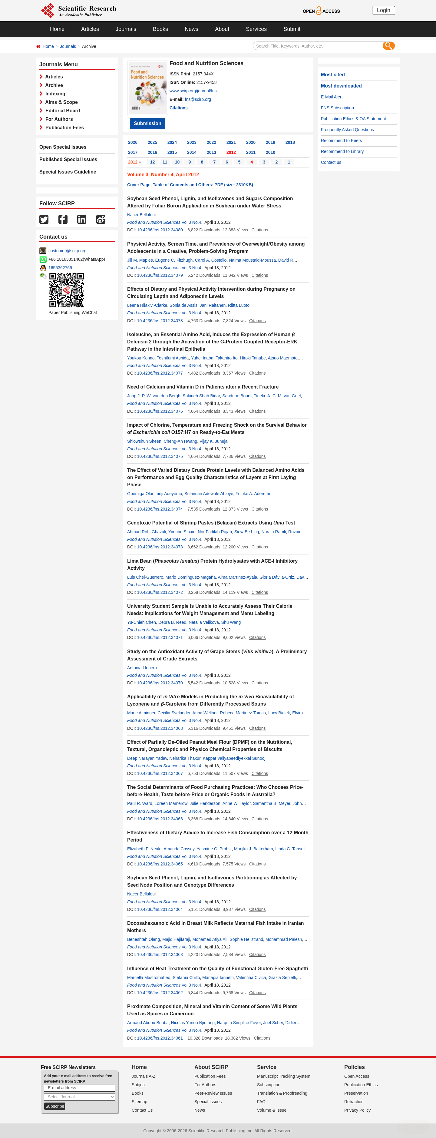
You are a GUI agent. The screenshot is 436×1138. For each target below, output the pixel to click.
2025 (152, 142)
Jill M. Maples (140, 260)
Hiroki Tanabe (253, 358)
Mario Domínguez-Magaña (191, 577)
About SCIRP (211, 1067)
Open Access (356, 1076)
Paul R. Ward (139, 803)
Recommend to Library (342, 151)
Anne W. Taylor (237, 803)
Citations (179, 107)
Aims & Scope (60, 102)
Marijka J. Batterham (253, 848)
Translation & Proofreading (282, 1093)
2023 (192, 142)
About (222, 29)
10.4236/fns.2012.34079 (160, 275)
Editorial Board (61, 110)
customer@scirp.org (67, 250)
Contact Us (142, 1110)
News (191, 29)
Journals (126, 29)
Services (256, 29)
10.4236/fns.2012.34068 (160, 728)
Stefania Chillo (186, 977)
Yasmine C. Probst (214, 848)
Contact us (331, 162)
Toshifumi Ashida (173, 358)
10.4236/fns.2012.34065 (160, 864)
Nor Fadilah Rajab (215, 531)
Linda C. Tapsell (290, 848)
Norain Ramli (273, 531)
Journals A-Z (144, 1076)
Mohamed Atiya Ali (210, 939)
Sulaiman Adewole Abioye (208, 493)
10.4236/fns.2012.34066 (160, 818)
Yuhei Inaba (202, 358)
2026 (132, 142)
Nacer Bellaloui (141, 214)
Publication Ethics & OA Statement (353, 118)
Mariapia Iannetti (218, 977)
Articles (90, 29)
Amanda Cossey (179, 848)
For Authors (58, 119)
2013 (211, 152)
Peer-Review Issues (213, 1093)
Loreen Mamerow (171, 803)
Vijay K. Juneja (213, 441)
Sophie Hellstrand (246, 939)
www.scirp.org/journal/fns (193, 90)
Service (266, 1067)
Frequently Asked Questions (347, 129)
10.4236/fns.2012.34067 (160, 773)
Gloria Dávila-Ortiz (276, 577)
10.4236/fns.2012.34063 (160, 954)
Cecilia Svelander (173, 712)
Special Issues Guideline (67, 171)
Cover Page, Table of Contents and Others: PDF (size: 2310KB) (190, 184)
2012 (231, 152)
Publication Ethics (361, 1084)
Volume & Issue (271, 1110)
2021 (231, 142)
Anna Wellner (205, 712)
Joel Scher (273, 1022)
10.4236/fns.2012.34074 (160, 509)
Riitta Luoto (238, 305)
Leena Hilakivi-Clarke (147, 305)
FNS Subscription (337, 107)
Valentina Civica (251, 977)
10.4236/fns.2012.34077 (160, 373)
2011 (251, 152)
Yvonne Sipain (182, 531)
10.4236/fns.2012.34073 (160, 546)
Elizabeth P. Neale (144, 848)
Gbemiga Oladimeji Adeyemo (154, 493)
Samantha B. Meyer (271, 803)
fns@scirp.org (198, 99)
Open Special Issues (63, 147)
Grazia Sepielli (282, 977)
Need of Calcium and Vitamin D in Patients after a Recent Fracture (203, 386)
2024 (172, 142)
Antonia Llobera (142, 667)
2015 (172, 152)
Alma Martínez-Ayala (237, 577)
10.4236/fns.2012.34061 (160, 1038)
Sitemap (139, 1101)
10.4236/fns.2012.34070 (160, 682)
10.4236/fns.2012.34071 (160, 637)
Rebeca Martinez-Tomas (243, 712)
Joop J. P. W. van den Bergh (153, 395)
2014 (192, 152)
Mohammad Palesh (284, 939)
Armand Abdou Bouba (148, 1022)
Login (383, 10)
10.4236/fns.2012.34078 (160, 320)
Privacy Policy (357, 1110)
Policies (354, 1067)
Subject (139, 1084)
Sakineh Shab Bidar (201, 395)
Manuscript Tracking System (283, 1076)
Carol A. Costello (210, 260)
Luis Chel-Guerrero (145, 577)
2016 (152, 152)
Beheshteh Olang (143, 939)
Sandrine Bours (237, 395)
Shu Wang (231, 622)
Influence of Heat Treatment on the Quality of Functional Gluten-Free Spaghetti (217, 968)
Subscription (268, 1084)
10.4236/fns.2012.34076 (160, 411)
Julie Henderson (205, 803)
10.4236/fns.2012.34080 (160, 229)
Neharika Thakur (184, 758)
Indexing (54, 93)
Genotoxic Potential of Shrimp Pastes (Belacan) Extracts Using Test (211, 522)
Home (57, 29)
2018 (290, 142)
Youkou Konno (141, 358)
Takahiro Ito (226, 358)
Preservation (356, 1093)
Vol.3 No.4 (191, 222)
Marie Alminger (141, 712)
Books (160, 29)
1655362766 (60, 267)
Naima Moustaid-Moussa (252, 260)
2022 (211, 142)
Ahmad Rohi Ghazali (146, 531)
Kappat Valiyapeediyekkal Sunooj (234, 758)
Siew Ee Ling (246, 531)
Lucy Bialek (279, 712)
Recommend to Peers (341, 140)
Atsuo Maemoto (283, 358)
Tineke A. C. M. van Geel (277, 395)
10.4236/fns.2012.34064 (160, 909)
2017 (132, 152)
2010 (270, 152)
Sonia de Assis (183, 305)
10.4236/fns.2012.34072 (160, 592)
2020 (251, 142)
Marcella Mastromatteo (148, 977)
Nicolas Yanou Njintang (193, 1022)
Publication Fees (63, 127)
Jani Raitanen (213, 305)
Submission (147, 123)
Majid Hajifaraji (176, 939)
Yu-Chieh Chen (141, 622)
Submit (291, 29)
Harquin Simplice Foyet (239, 1022)
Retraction (354, 1101)
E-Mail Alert (332, 96)
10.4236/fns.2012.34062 (160, 992)
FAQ (261, 1101)
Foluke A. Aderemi (253, 493)
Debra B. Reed (172, 622)
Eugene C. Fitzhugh (174, 260)
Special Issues (208, 1101)
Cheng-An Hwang (180, 441)
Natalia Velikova (204, 622)
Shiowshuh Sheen (144, 441)
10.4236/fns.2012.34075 (160, 456)
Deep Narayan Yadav (147, 758)
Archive (53, 85)
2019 (270, 142)
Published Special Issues (68, 159)
